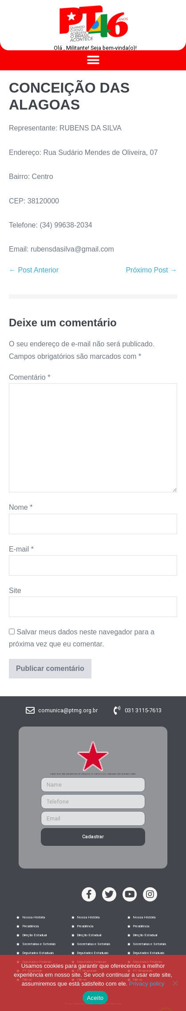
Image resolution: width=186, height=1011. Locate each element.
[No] (174, 983)
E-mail (21, 549)
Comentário (29, 377)
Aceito (95, 998)
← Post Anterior (34, 270)
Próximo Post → (151, 270)
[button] (93, 60)
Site (15, 590)
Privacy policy (146, 983)
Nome (20, 507)
